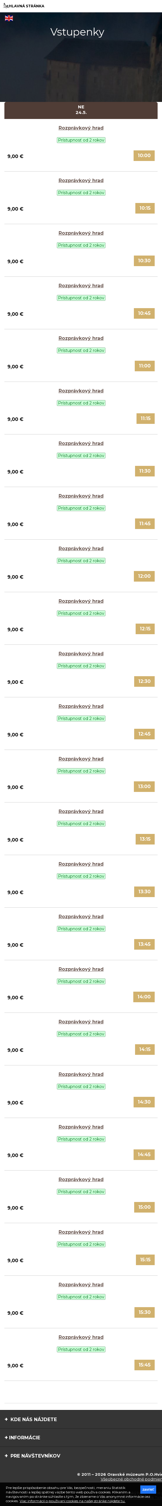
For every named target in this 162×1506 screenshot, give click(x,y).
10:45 (144, 313)
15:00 (144, 1207)
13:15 (145, 839)
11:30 (145, 471)
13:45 (144, 944)
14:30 (144, 1102)
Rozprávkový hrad (81, 128)
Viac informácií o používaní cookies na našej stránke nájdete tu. (72, 1501)
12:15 (145, 629)
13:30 (144, 891)
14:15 (145, 1049)
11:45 (145, 523)
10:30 (144, 260)
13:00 (144, 786)
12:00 (144, 576)
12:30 (144, 681)
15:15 (145, 1259)
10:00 (144, 155)
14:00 (144, 997)
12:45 (144, 734)
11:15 (146, 418)
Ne (81, 109)
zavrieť (148, 1489)
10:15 (145, 208)
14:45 (144, 1154)
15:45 (145, 1365)
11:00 (145, 366)
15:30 (145, 1312)
